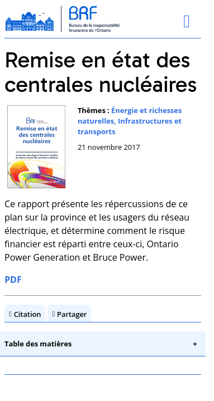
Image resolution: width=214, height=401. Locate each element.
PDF (13, 279)
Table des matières (38, 344)
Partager (72, 314)
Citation (27, 314)
